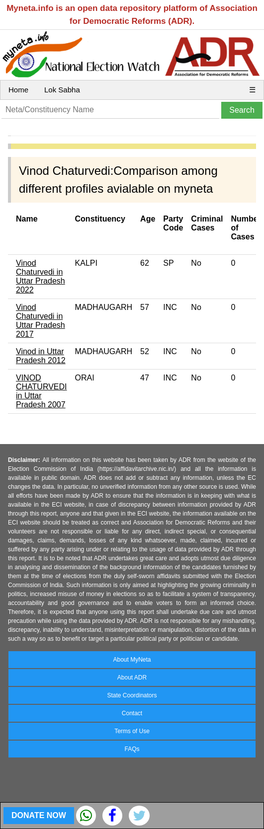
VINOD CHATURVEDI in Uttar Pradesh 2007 (41, 391)
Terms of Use (132, 731)
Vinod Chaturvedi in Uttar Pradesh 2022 (40, 276)
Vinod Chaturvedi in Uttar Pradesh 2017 (40, 320)
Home (18, 89)
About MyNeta (132, 659)
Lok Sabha (62, 89)
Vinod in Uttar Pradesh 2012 (41, 356)
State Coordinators (132, 695)
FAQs (131, 749)
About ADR (132, 677)
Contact (132, 713)
